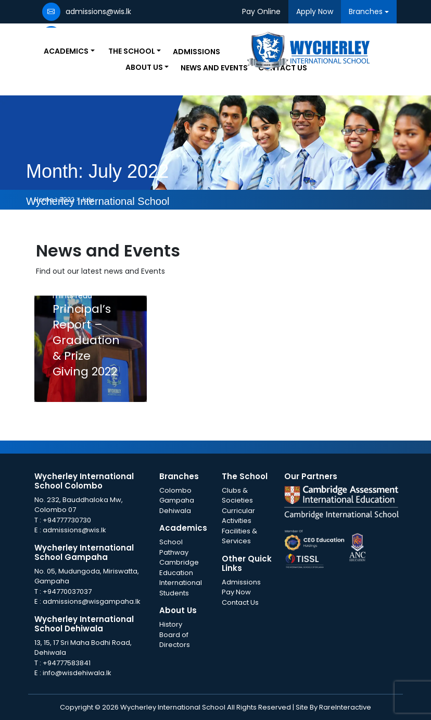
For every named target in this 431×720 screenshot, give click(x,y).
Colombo (175, 490)
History (170, 624)
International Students (180, 588)
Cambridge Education (179, 567)
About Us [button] (144, 67)
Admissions (196, 51)
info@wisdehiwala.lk (77, 673)
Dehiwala (175, 511)
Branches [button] (366, 11)
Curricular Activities (238, 516)
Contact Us (240, 602)
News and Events (214, 68)
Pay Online (261, 11)
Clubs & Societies (237, 495)
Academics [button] (66, 51)
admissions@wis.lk (74, 530)
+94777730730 (67, 520)
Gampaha (176, 500)
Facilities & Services (239, 536)
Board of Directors (174, 640)
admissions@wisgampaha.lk (92, 601)
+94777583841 (67, 663)
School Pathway (173, 547)
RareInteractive (345, 707)
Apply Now (314, 11)
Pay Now (236, 592)
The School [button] (131, 51)
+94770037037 (67, 591)
